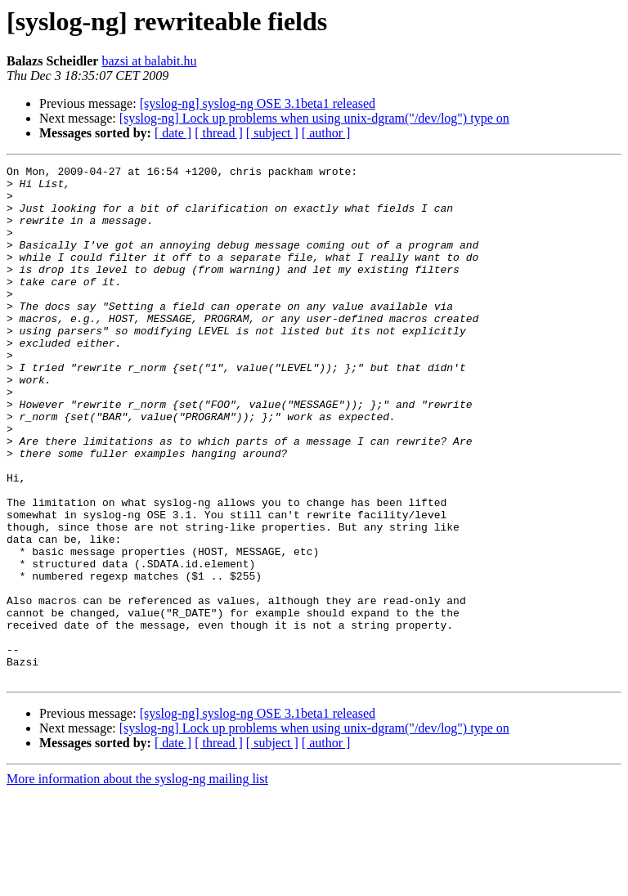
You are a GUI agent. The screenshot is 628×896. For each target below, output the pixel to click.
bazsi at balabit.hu (148, 61)
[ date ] (173, 133)
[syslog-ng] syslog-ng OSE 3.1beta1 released (257, 103)
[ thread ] (219, 133)
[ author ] (326, 133)
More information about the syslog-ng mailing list (137, 882)
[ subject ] (272, 133)
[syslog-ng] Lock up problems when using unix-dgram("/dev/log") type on (314, 118)
